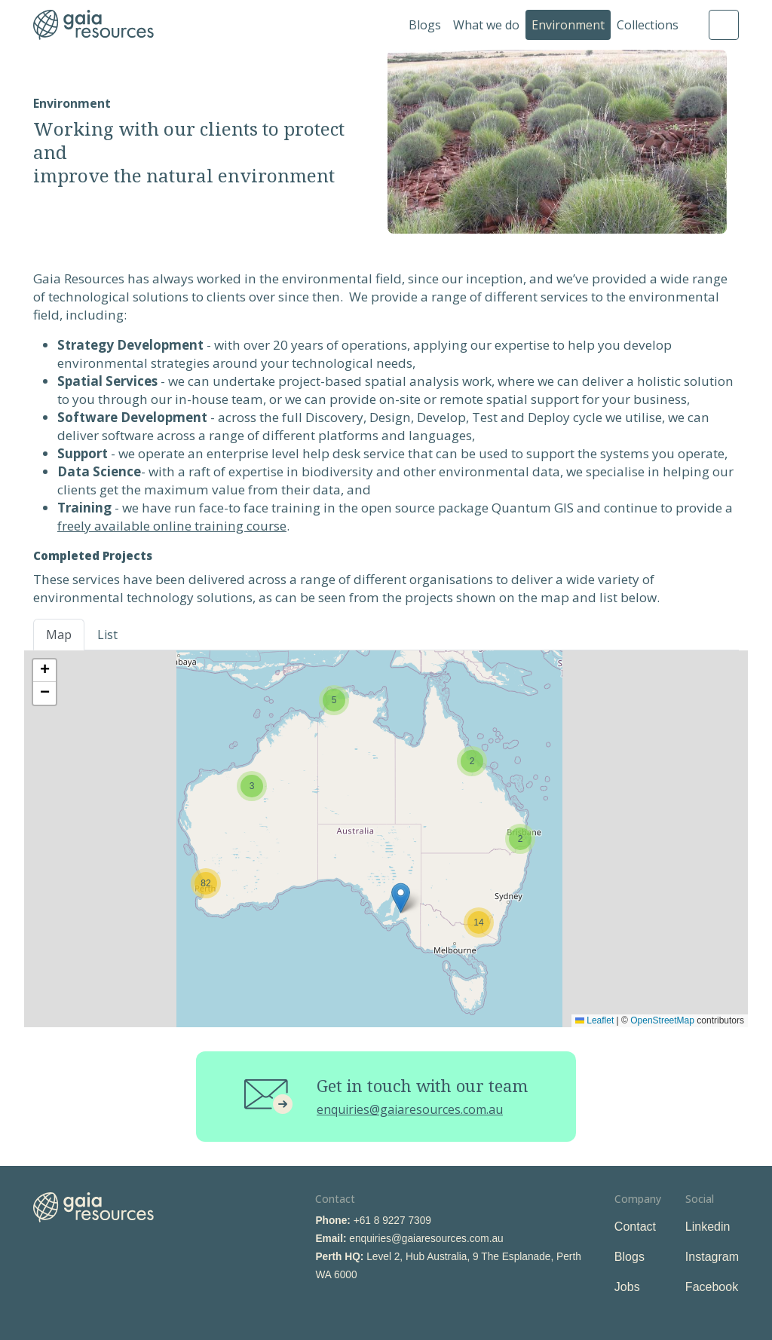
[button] (472, 761)
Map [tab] (59, 634)
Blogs (425, 25)
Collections (648, 25)
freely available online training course (171, 525)
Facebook (711, 1286)
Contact (635, 1226)
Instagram (712, 1256)
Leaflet (594, 1020)
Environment (568, 25)
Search (724, 25)
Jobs (627, 1286)
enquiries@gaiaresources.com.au (410, 1109)
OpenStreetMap (662, 1020)
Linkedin (708, 1226)
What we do (486, 25)
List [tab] (107, 634)
